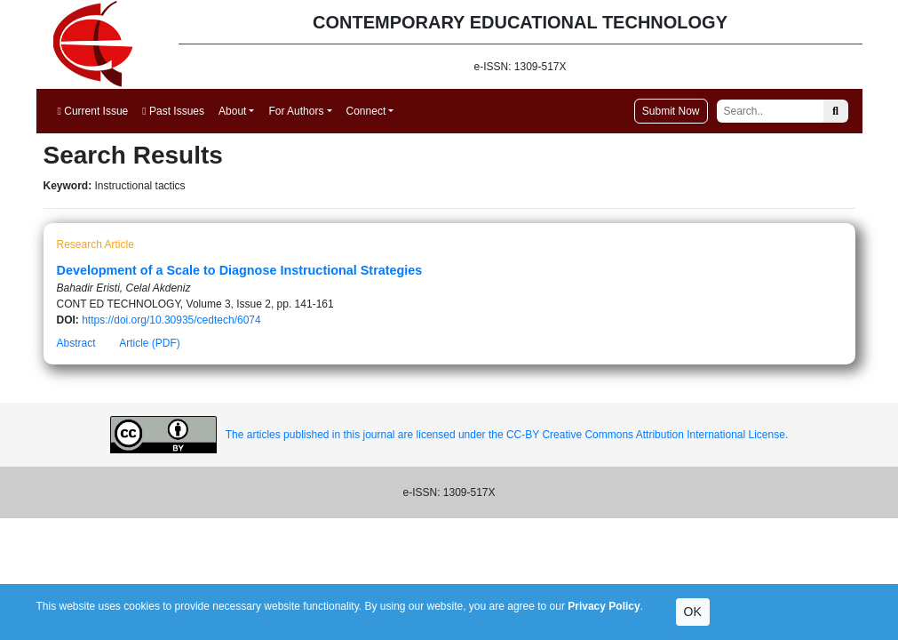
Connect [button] (366, 111)
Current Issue (93, 111)
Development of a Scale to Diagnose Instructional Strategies (240, 270)
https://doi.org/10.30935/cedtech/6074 (171, 320)
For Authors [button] (295, 111)
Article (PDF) (149, 343)
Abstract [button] (76, 343)
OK (693, 611)
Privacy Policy (604, 606)
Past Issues (173, 111)
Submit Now (671, 111)
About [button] (232, 111)
